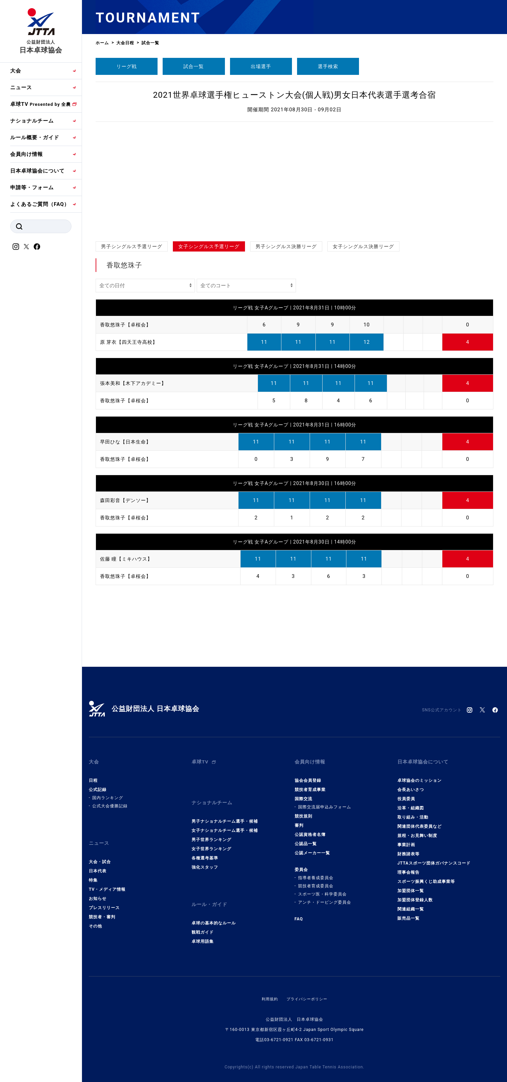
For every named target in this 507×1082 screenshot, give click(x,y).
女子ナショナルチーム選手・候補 (225, 820)
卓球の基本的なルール (214, 907)
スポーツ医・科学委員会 (322, 889)
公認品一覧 (306, 838)
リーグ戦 (126, 66)
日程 (93, 775)
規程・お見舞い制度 (417, 830)
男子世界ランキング (211, 829)
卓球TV (40, 104)
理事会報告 (408, 867)
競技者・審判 (102, 906)
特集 (93, 870)
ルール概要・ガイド (34, 137)
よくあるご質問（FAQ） (39, 204)
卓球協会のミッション (419, 775)
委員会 (301, 864)
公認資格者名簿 (310, 829)
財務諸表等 (408, 848)
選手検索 (328, 66)
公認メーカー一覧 (312, 847)
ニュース (21, 87)
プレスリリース (104, 897)
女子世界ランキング (211, 838)
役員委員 (406, 793)
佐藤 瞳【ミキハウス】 (128, 559)
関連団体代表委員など (419, 821)
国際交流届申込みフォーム (324, 802)
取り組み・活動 (412, 812)
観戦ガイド (203, 917)
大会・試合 (100, 851)
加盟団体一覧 (410, 885)
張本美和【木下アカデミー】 (135, 383)
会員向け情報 (26, 154)
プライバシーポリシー (307, 983)
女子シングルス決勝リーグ (363, 246)
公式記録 (98, 784)
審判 (299, 820)
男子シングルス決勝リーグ (286, 246)
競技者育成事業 (310, 784)
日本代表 (98, 860)
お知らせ (98, 888)
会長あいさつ (410, 784)
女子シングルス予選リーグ (209, 246)
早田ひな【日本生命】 (127, 442)
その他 (95, 916)
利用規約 (268, 983)
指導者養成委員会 (315, 872)
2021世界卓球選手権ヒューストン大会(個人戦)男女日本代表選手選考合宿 (294, 95)
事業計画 (406, 839)
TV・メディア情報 (107, 879)
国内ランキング (107, 792)
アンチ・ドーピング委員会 (324, 897)
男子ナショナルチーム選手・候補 (225, 811)
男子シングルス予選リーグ (131, 246)
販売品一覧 (408, 913)
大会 (15, 71)
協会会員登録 (308, 775)
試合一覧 (193, 66)
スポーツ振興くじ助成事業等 (426, 876)
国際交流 (303, 793)
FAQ (299, 913)
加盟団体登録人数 (415, 894)
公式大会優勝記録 (110, 800)
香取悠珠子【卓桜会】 (127, 325)
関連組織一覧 (410, 904)
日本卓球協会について (37, 171)
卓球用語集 (203, 926)
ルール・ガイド (211, 892)
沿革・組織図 (410, 803)
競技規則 (303, 811)
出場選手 (261, 66)
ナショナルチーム (32, 121)
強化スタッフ (205, 857)
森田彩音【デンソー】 (127, 500)
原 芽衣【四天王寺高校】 (131, 342)
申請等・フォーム (32, 187)
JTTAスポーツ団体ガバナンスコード (434, 858)
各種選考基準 (205, 847)
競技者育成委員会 (315, 880)
